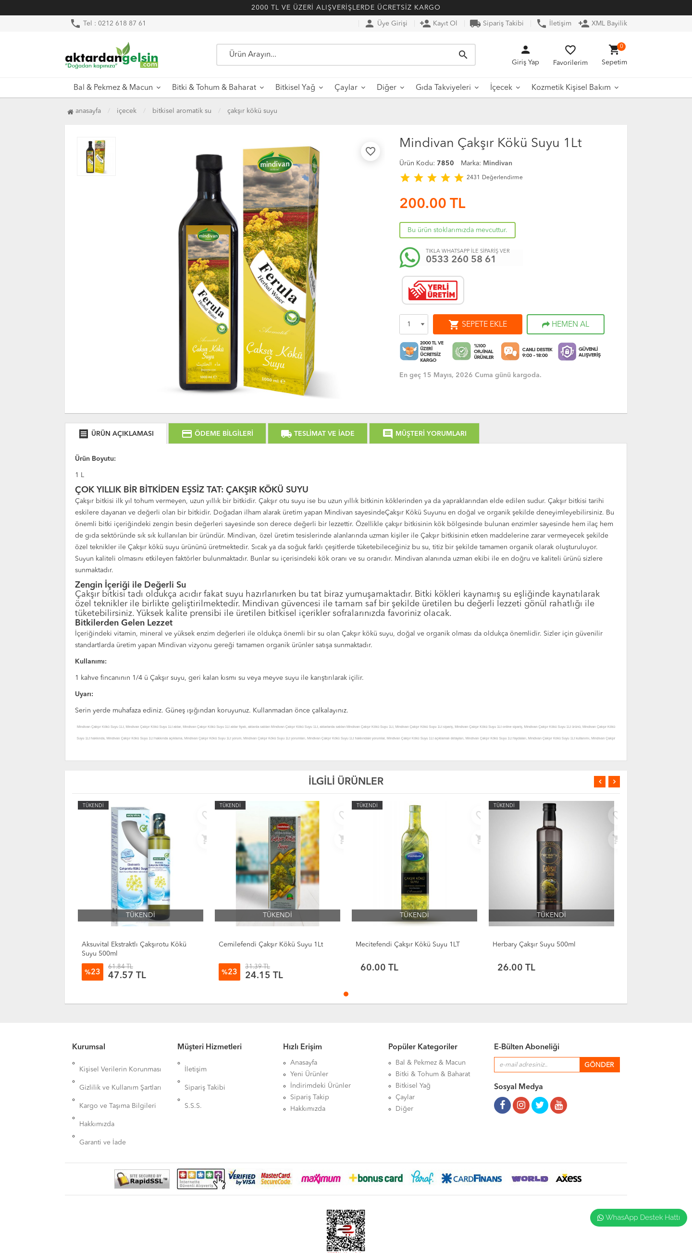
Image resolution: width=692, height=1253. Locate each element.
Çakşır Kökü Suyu (252, 111)
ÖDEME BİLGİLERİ (217, 433)
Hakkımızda (96, 1097)
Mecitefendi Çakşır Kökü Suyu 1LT (408, 944)
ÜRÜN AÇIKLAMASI (116, 433)
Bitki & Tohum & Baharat (214, 88)
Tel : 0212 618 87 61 (108, 23)
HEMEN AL (565, 324)
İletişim (553, 23)
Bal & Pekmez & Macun (113, 88)
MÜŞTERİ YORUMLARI (424, 433)
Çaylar (346, 88)
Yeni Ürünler (309, 1074)
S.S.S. (193, 1085)
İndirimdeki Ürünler (320, 1085)
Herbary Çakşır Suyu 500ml (534, 944)
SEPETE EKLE (477, 324)
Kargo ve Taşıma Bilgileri (117, 1085)
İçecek (501, 88)
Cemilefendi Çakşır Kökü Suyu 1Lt (271, 944)
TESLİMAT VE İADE (318, 433)
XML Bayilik (602, 23)
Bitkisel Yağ (295, 88)
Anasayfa (84, 111)
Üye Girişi (386, 23)
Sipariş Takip (309, 1097)
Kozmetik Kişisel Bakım (571, 88)
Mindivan (497, 163)
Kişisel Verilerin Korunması (120, 1062)
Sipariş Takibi (497, 23)
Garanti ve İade (102, 1109)
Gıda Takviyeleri (443, 88)
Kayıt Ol (438, 23)
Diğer (386, 88)
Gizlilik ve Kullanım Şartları (120, 1074)
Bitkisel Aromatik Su (181, 111)
